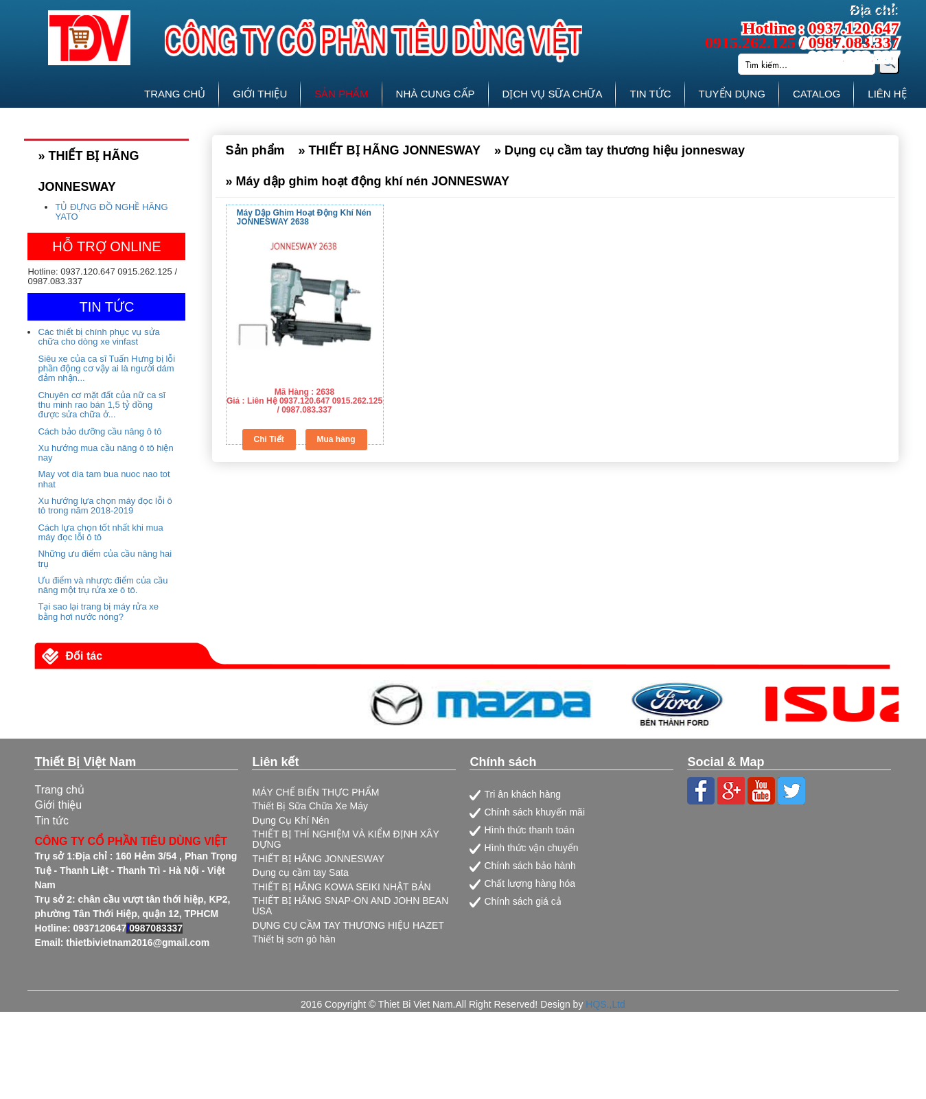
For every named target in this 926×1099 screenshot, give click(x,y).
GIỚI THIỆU (260, 94)
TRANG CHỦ (174, 94)
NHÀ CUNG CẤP (435, 94)
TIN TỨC (650, 94)
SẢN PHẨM (341, 94)
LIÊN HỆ (887, 94)
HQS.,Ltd (605, 1004)
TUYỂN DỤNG (732, 94)
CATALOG (816, 94)
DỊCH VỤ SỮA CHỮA (552, 94)
